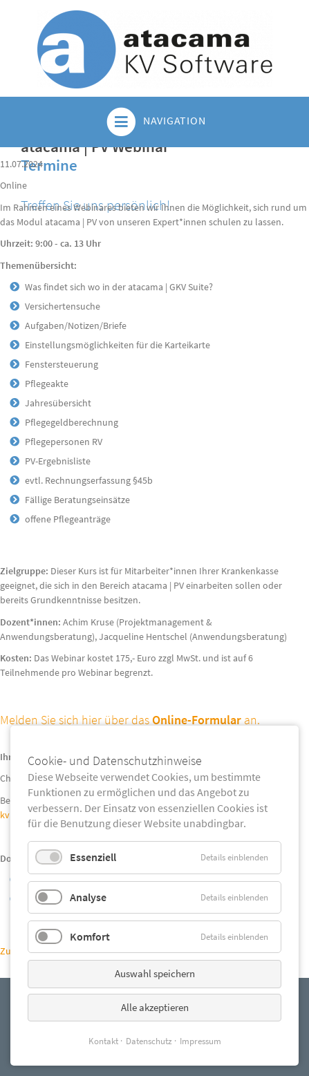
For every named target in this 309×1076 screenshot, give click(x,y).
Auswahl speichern (155, 973)
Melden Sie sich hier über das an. (130, 720)
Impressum (200, 1041)
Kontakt (103, 1041)
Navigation (155, 122)
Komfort (90, 936)
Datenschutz (149, 1041)
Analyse (88, 897)
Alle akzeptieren (155, 1007)
